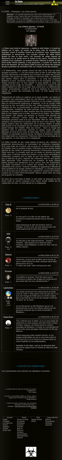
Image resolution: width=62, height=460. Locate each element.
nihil (8, 234)
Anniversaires (22, 434)
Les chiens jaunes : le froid (31, 26)
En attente (21, 421)
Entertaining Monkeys (50, 422)
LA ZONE (5, 12)
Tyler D (8, 205)
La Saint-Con (8, 423)
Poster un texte (22, 419)
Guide (5, 419)
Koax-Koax (8, 317)
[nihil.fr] (48, 419)
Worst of (20, 430)
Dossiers (20, 425)
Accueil (9, 417)
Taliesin (33, 31)
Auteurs (20, 438)
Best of (19, 428)
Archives (20, 432)
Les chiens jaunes (29, 12)
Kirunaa (8, 271)
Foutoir (5, 428)
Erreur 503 (7, 430)
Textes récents (36, 419)
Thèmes (20, 427)
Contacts (6, 421)
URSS (33, 421)
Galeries (6, 427)
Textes (24, 417)
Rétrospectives (22, 436)
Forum (5, 425)
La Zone (19, 1)
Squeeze (49, 425)
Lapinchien (8, 288)
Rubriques (16, 12)
